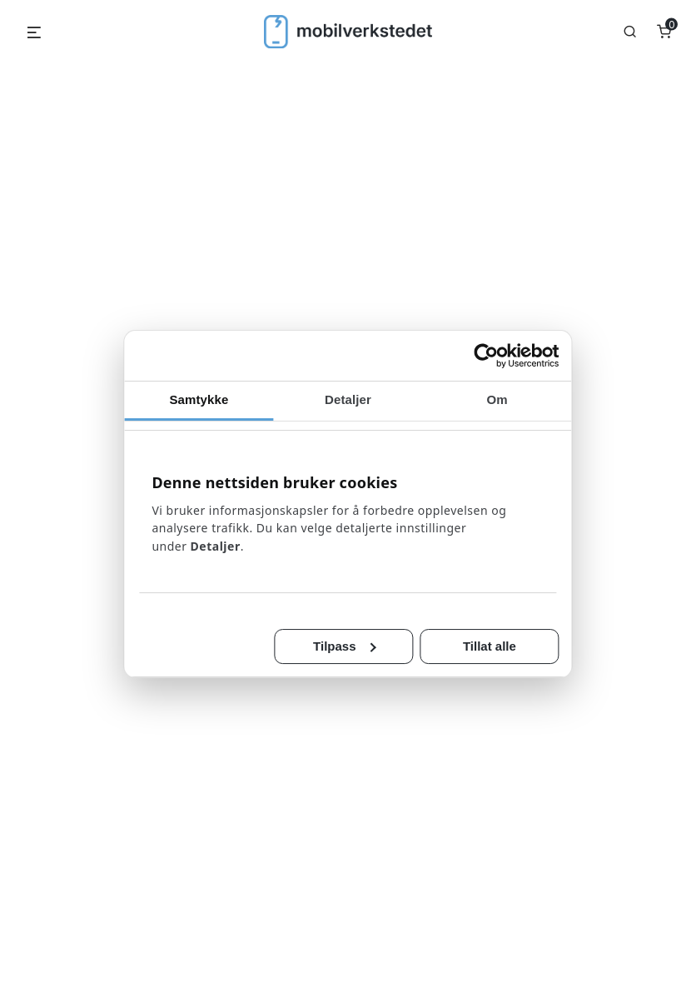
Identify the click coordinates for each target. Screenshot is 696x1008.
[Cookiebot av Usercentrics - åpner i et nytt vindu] (486, 355)
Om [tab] (497, 399)
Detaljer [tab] (348, 399)
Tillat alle (489, 646)
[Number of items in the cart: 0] (664, 31)
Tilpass (344, 646)
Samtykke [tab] (198, 399)
